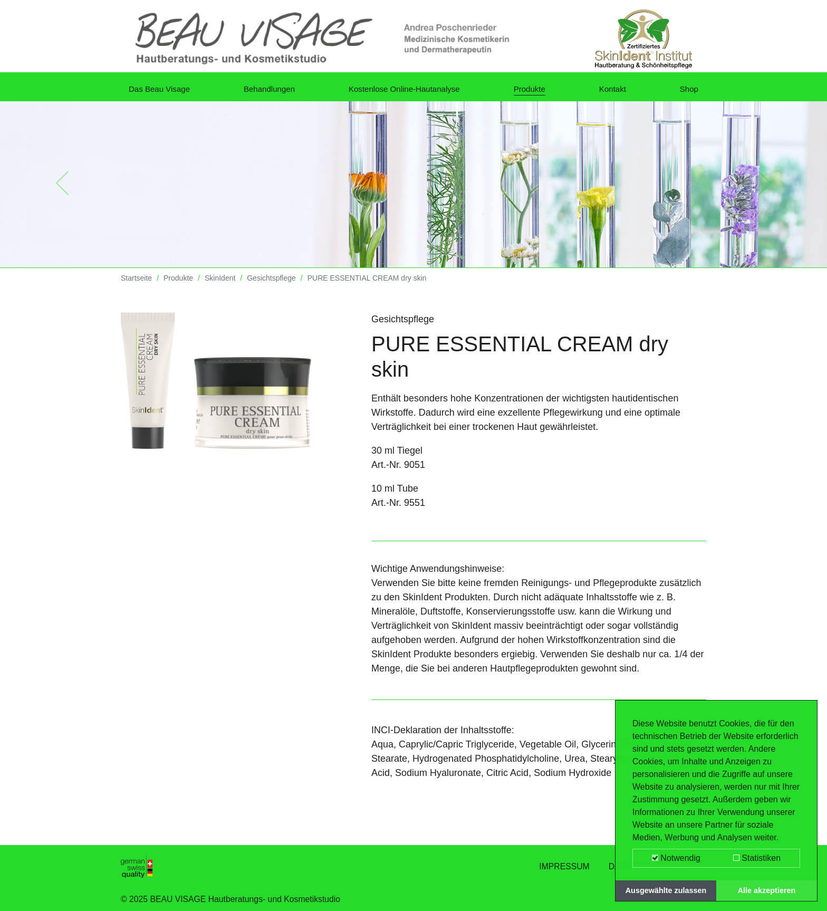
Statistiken (757, 858)
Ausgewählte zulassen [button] (666, 890)
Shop (687, 92)
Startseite (136, 286)
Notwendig (676, 858)
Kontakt (618, 92)
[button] (62, 191)
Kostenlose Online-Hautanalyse (413, 92)
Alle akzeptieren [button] (767, 890)
